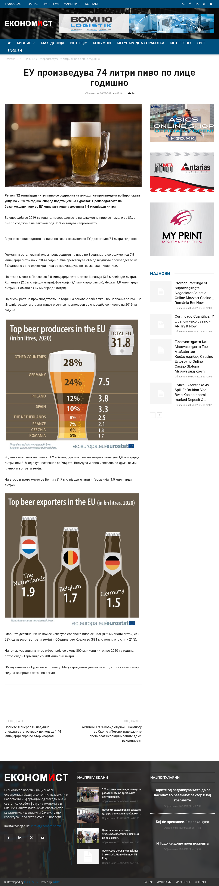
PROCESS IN (31, 882)
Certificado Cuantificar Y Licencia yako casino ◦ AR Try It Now (194, 321)
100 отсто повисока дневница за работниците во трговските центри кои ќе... (121, 793)
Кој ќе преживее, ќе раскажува (182, 822)
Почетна (10, 59)
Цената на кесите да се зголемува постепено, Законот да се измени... (120, 834)
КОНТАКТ (92, 4)
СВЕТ (201, 43)
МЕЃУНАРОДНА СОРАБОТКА (140, 43)
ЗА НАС (33, 4)
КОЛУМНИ (102, 43)
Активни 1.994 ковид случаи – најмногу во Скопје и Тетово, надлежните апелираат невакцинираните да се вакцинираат (112, 733)
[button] (183, 3)
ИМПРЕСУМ (51, 4)
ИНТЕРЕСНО (180, 43)
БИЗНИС (26, 43)
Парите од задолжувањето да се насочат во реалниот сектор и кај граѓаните (182, 795)
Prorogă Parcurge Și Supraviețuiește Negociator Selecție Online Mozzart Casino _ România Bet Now (194, 293)
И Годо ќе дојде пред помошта (182, 843)
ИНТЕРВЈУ (78, 43)
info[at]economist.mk (46, 826)
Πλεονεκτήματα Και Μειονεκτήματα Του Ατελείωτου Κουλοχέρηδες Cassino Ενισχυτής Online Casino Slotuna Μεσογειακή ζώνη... (194, 356)
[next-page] (159, 415)
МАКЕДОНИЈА (52, 43)
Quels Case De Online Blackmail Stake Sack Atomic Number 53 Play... (120, 854)
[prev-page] (152, 415)
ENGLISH (15, 50)
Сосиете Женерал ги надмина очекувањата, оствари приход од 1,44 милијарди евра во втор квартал (33, 731)
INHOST (57, 882)
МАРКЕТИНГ (72, 4)
